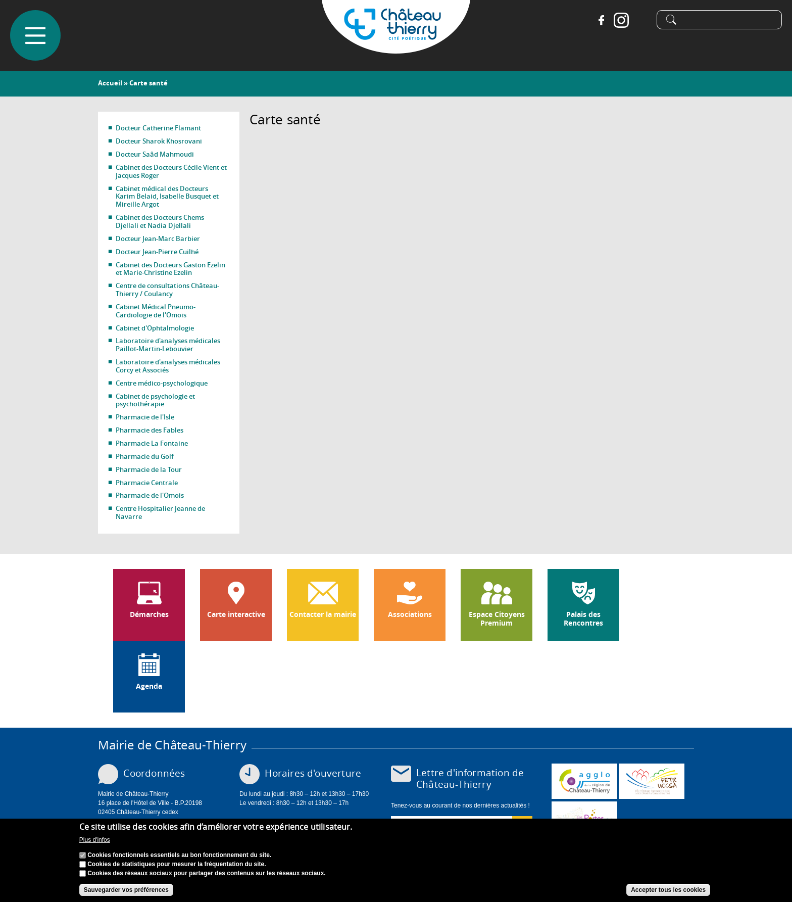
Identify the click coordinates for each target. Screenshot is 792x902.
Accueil (110, 82)
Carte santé (148, 82)
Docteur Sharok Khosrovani (159, 141)
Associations (410, 614)
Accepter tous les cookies (668, 889)
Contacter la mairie (322, 614)
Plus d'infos (94, 839)
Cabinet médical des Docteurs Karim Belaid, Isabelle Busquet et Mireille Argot (167, 196)
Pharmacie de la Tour (149, 469)
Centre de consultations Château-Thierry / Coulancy (167, 289)
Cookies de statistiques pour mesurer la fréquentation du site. (176, 864)
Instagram (621, 20)
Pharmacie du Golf (145, 456)
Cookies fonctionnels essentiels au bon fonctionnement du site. (179, 855)
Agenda (149, 686)
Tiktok (641, 20)
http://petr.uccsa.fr (651, 781)
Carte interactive (236, 614)
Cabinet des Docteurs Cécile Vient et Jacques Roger (171, 171)
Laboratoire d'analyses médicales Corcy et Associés (168, 365)
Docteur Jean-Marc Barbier (158, 238)
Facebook (601, 20)
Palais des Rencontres (583, 618)
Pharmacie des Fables (149, 430)
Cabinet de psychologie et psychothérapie (155, 400)
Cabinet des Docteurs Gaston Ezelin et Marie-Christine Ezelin (170, 268)
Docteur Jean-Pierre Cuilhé (157, 251)
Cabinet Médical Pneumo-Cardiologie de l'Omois (155, 310)
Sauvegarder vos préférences (126, 889)
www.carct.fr (584, 781)
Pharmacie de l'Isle (145, 416)
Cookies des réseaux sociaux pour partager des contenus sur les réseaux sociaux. (206, 873)
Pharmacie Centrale (147, 482)
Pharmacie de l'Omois (150, 495)
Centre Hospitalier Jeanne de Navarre (160, 512)
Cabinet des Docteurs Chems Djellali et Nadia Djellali (160, 221)
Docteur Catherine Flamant (158, 127)
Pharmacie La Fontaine (152, 443)
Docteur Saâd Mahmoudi (155, 154)
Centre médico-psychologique (162, 383)
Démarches (149, 614)
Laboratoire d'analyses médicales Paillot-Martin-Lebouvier (168, 344)
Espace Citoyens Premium (497, 618)
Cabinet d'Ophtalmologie (155, 328)
